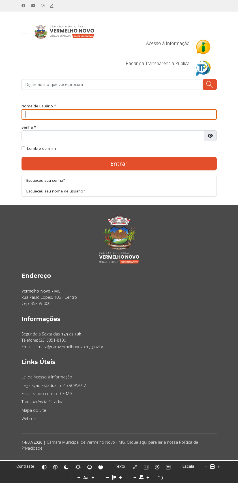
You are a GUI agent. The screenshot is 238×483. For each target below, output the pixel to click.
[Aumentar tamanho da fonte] (93, 477)
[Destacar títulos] (146, 466)
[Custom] (52, 5)
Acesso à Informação (168, 43)
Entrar (119, 164)
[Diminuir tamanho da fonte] (79, 477)
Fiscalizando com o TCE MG (47, 394)
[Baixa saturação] (89, 466)
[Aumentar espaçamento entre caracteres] (148, 477)
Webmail (29, 419)
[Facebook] (23, 5)
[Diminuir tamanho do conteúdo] (205, 467)
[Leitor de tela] (157, 466)
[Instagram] (43, 5)
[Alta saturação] (100, 466)
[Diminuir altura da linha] (107, 477)
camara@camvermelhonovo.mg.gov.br (68, 347)
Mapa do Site (34, 411)
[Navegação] (25, 32)
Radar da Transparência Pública (158, 63)
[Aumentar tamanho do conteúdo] (219, 467)
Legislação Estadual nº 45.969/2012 (54, 386)
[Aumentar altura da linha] (120, 477)
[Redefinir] (160, 477)
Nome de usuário (39, 106)
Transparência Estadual (43, 403)
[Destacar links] (135, 466)
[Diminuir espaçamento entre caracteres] (135, 477)
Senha (29, 128)
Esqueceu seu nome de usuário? (55, 192)
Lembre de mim (42, 149)
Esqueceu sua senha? (45, 181)
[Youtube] (33, 5)
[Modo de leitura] (168, 466)
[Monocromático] (55, 466)
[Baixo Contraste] (78, 466)
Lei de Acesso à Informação (47, 378)
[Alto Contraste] (66, 466)
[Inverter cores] (44, 466)
